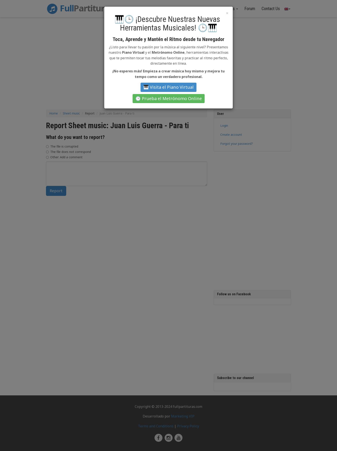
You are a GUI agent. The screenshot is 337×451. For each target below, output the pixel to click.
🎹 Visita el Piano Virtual (168, 87)
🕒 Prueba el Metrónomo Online (168, 98)
